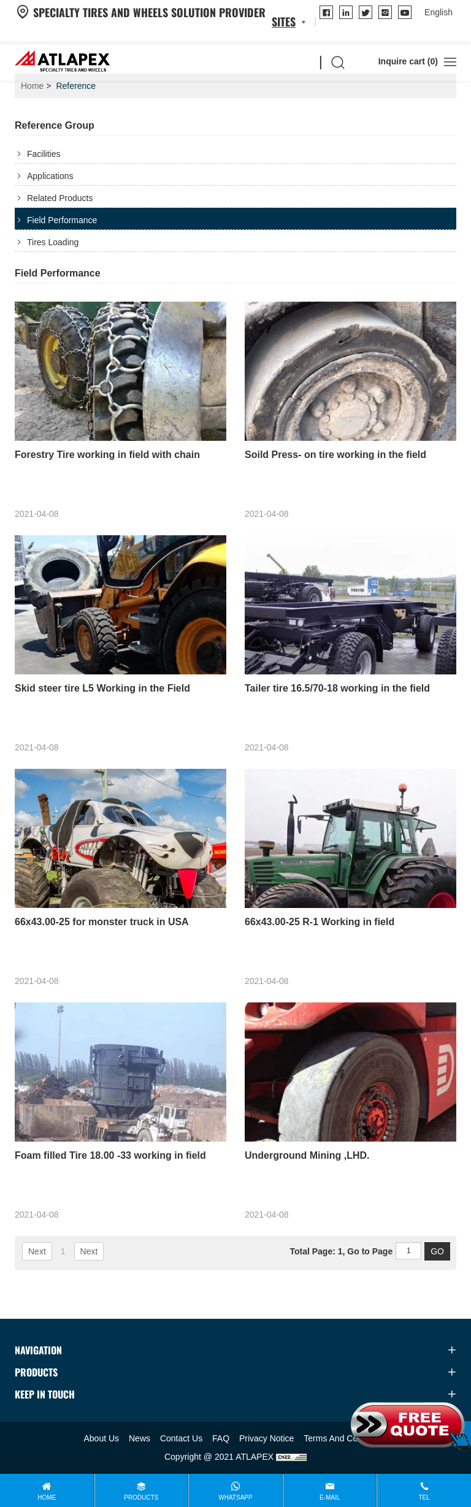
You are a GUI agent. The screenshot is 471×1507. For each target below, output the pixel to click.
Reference (76, 86)
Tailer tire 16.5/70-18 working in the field (337, 688)
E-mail (330, 1497)
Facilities (43, 154)
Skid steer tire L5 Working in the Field (102, 688)
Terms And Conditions (345, 1438)
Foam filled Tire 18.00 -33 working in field (110, 1155)
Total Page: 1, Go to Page (340, 1251)
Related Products (60, 198)
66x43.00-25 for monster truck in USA (102, 922)
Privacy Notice (266, 1438)
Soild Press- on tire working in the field (335, 454)
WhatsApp (235, 1497)
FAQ (220, 1438)
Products (141, 1497)
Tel (424, 1497)
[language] (438, 12)
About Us (102, 1438)
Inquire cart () (399, 61)
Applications (50, 176)
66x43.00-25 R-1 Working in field (319, 922)
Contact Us (181, 1438)
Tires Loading (52, 242)
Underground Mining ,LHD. (307, 1155)
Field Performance (62, 220)
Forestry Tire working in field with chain (107, 454)
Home (32, 86)
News (139, 1438)
